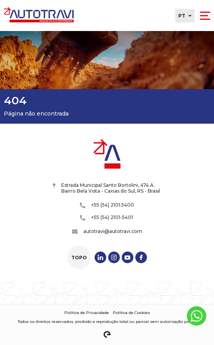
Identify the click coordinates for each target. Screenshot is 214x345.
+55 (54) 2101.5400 (107, 205)
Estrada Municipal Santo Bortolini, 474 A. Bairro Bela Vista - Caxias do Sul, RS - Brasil (106, 188)
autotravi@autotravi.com (107, 231)
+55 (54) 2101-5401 (106, 217)
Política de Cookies (131, 312)
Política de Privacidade (86, 312)
